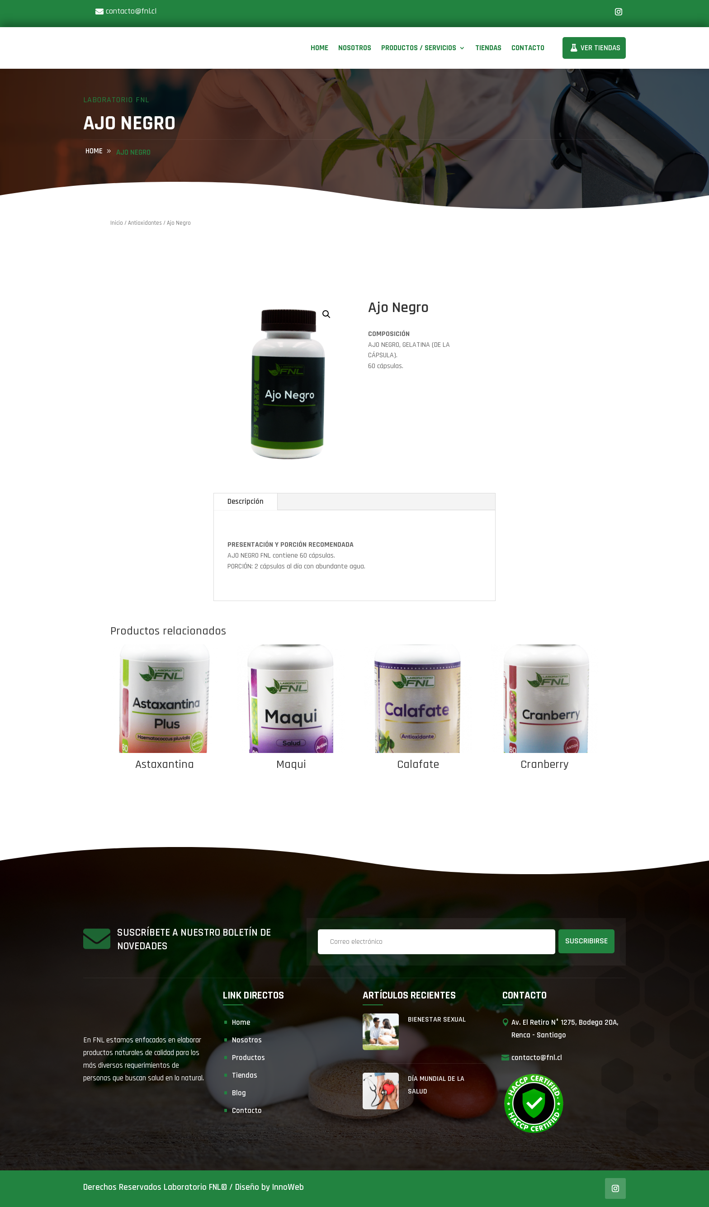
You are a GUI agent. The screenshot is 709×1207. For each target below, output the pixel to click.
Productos (248, 1058)
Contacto (527, 48)
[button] (326, 314)
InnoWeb (288, 1187)
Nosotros (354, 48)
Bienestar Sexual (437, 1019)
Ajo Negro (133, 152)
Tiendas (488, 48)
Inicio (116, 223)
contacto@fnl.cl (131, 11)
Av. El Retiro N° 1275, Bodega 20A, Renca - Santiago (565, 1029)
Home (319, 48)
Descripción (245, 501)
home (94, 151)
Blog (239, 1093)
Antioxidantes (145, 223)
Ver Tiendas (600, 48)
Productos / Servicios (418, 48)
